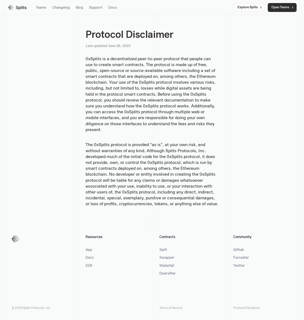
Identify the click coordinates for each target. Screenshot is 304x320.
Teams (41, 8)
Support (95, 8)
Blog (79, 8)
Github (238, 250)
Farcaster (241, 258)
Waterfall (166, 266)
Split (163, 250)
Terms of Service (170, 308)
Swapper (166, 258)
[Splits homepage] (17, 7)
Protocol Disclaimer (246, 308)
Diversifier (167, 273)
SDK (89, 266)
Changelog (61, 8)
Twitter (239, 266)
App (89, 250)
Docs (112, 8)
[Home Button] (15, 239)
